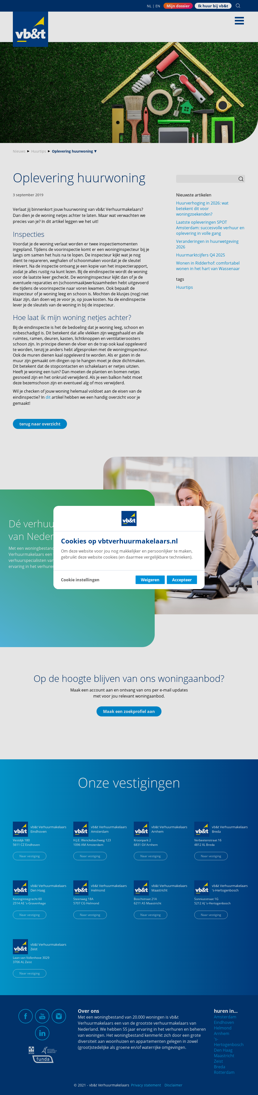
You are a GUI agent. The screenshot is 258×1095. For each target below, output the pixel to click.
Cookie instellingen (80, 580)
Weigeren (150, 580)
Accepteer (182, 580)
